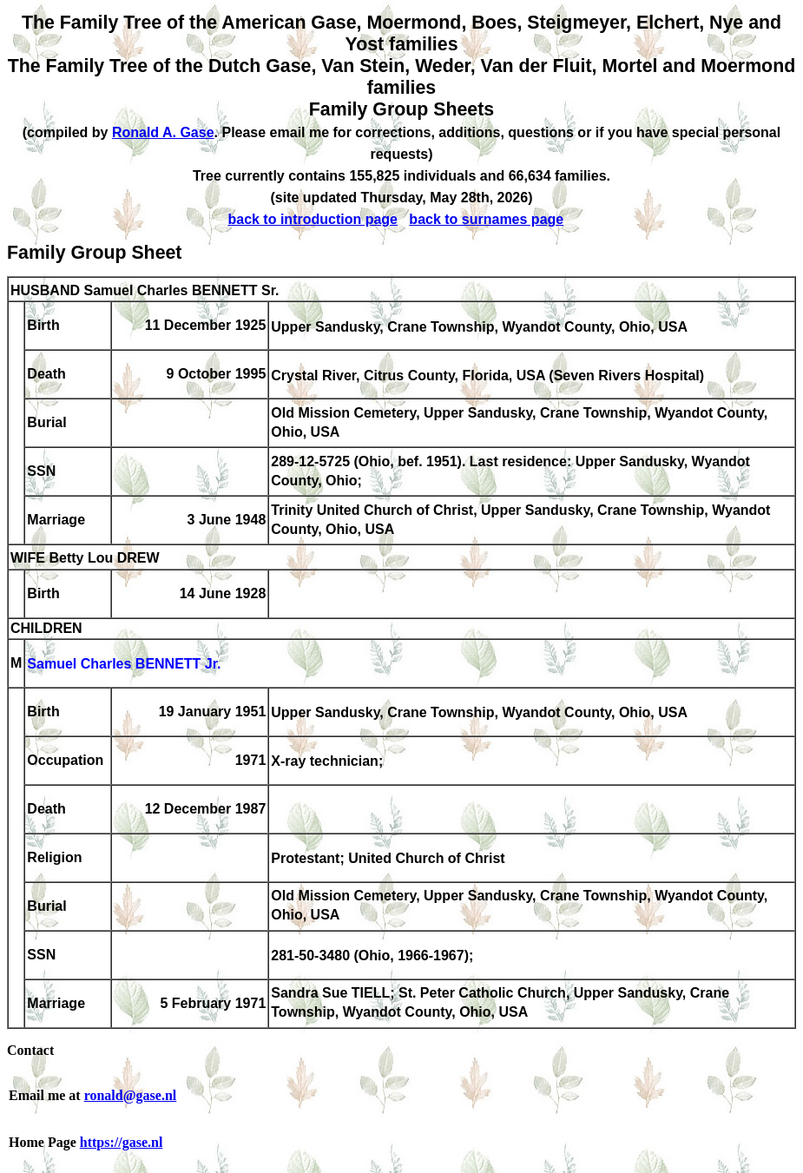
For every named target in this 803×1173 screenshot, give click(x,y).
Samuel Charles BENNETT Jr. (123, 664)
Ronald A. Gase (163, 132)
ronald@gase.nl (130, 1095)
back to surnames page (486, 219)
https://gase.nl (121, 1142)
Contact (30, 1050)
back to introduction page (312, 219)
